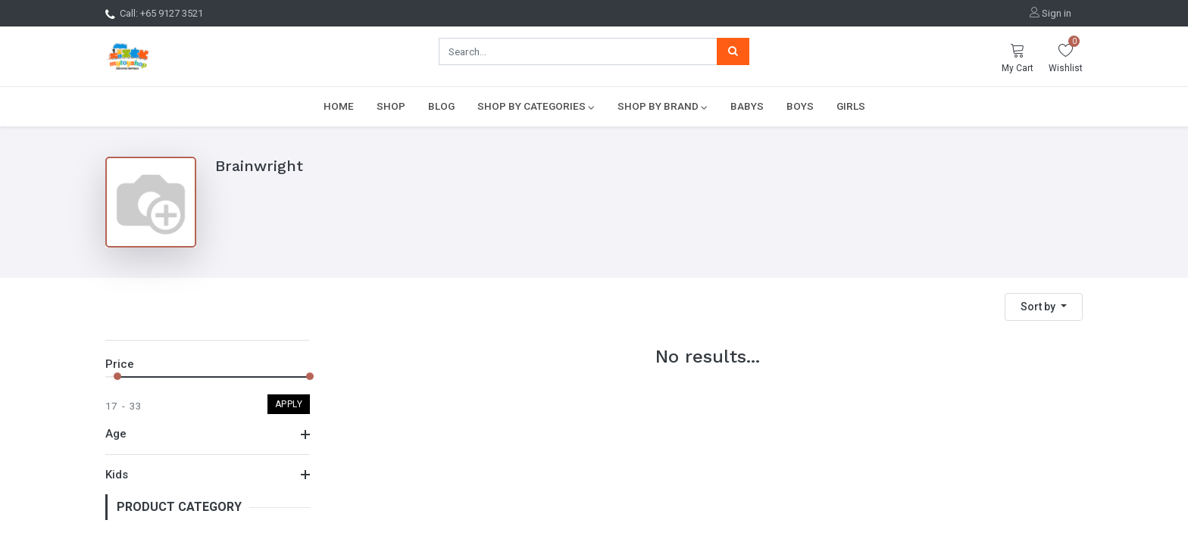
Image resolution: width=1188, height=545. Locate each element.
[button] (1044, 307)
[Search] (733, 51)
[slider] (117, 376)
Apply (289, 404)
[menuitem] (339, 106)
